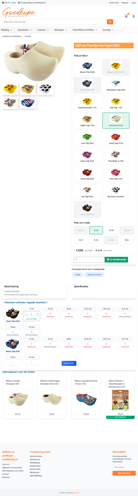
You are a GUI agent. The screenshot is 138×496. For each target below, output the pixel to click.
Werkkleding (35, 463)
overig (77, 275)
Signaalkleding (36, 476)
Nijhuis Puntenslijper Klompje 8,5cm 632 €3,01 (51, 398)
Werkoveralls (35, 469)
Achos (76, 493)
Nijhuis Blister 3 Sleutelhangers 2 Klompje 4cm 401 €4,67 (119, 397)
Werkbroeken (35, 466)
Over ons (6, 464)
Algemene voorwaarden (12, 467)
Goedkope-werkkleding (11, 36)
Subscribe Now (124, 473)
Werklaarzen (35, 459)
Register (124, 3)
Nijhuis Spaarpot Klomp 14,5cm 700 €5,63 (86, 398)
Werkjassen (34, 472)
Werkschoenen (36, 456)
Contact (5, 474)
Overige (27, 36)
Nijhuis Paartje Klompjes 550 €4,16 (17, 398)
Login (133, 3)
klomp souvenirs (94, 275)
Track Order (114, 3)
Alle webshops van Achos (12, 471)
